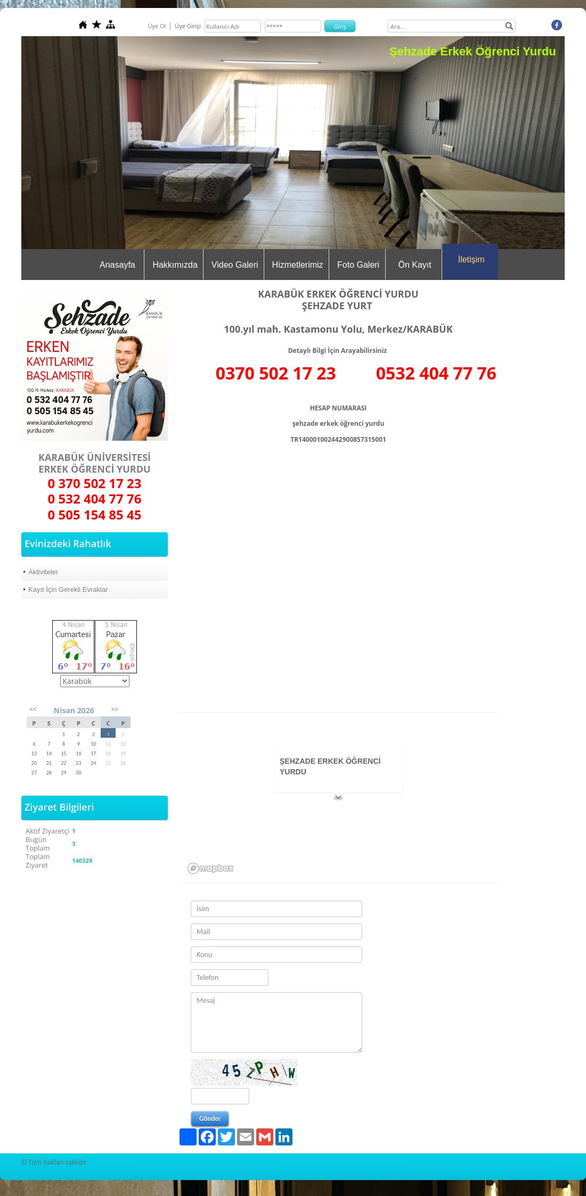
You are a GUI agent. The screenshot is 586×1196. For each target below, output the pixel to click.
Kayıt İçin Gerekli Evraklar (68, 589)
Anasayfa (117, 264)
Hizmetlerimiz (297, 264)
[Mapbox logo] (210, 868)
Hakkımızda (174, 264)
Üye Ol (157, 26)
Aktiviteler (43, 572)
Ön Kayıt (414, 264)
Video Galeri (234, 264)
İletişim (471, 259)
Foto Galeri (358, 264)
